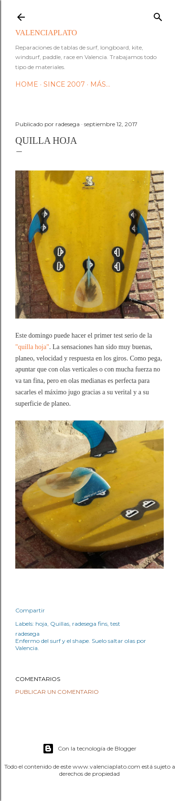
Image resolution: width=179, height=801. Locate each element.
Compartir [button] (30, 610)
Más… (100, 84)
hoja (41, 623)
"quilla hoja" (32, 346)
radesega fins (89, 623)
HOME (26, 84)
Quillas (59, 623)
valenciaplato (46, 33)
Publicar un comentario (57, 691)
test (115, 623)
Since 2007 (64, 84)
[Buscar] (158, 15)
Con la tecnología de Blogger (89, 748)
